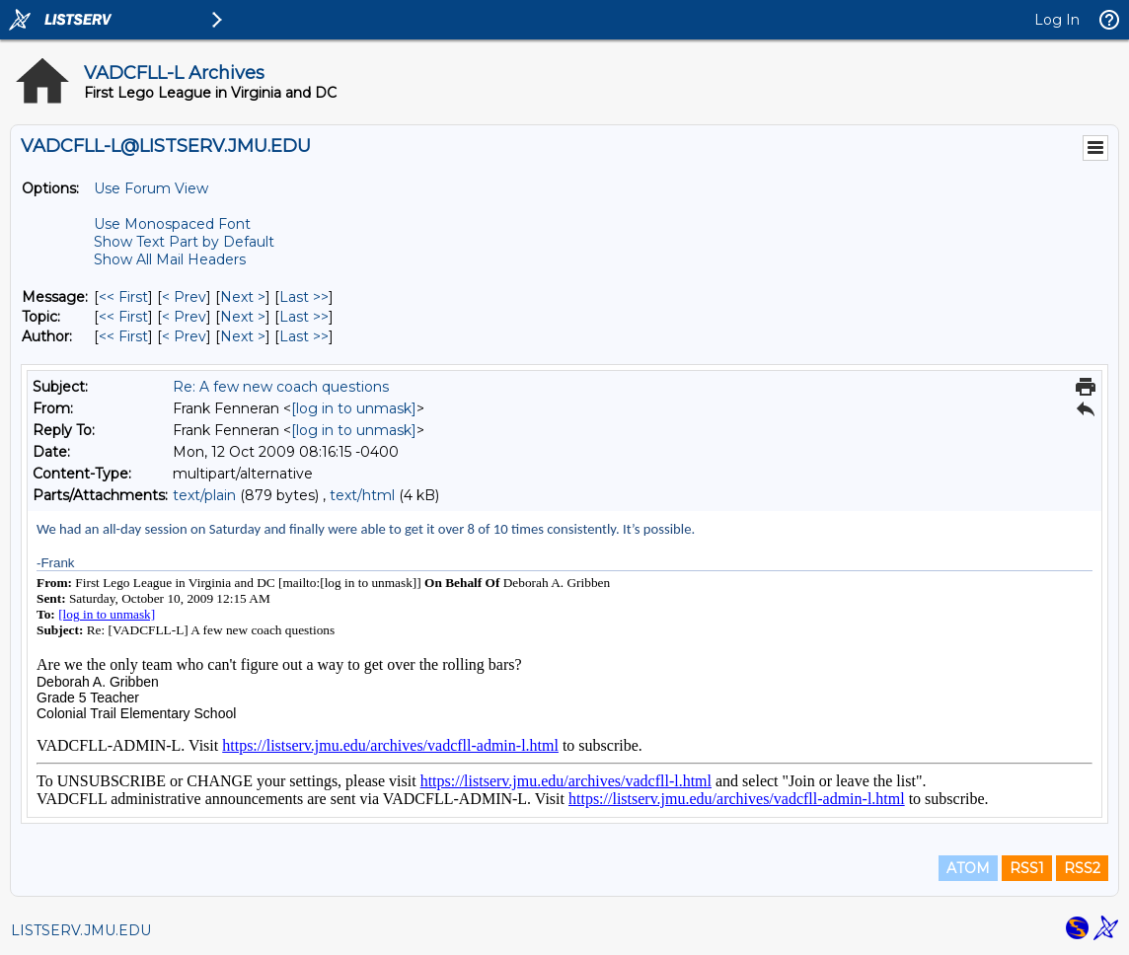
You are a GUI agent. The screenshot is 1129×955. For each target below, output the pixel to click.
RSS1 (1027, 868)
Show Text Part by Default (184, 242)
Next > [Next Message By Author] (242, 336)
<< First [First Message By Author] (123, 336)
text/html (362, 495)
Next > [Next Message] (242, 297)
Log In (1057, 20)
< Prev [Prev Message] (184, 297)
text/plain (204, 495)
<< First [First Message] (123, 297)
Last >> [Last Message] (304, 297)
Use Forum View (151, 188)
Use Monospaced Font (172, 224)
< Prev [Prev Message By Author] (184, 336)
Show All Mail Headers (170, 259)
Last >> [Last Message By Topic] (304, 317)
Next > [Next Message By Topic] (242, 317)
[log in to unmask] (353, 408)
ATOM (968, 868)
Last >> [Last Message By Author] (304, 336)
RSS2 (1082, 868)
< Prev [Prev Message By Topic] (184, 317)
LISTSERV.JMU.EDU (81, 930)
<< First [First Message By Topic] (123, 317)
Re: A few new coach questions (281, 387)
